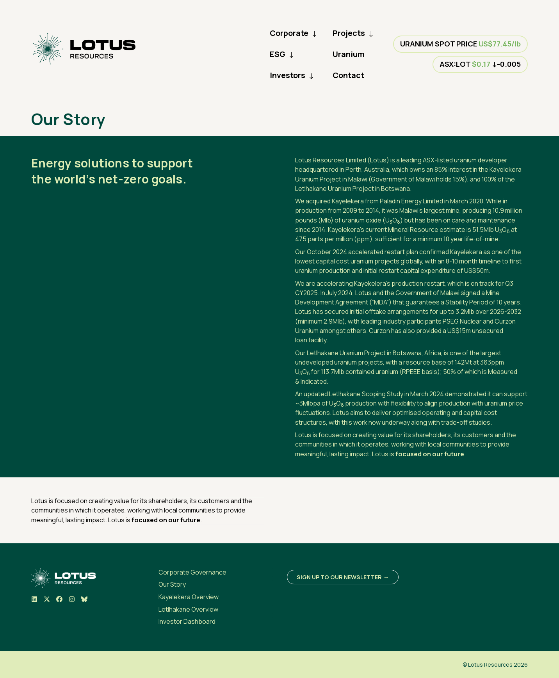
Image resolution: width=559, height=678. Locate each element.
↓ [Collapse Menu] (314, 33)
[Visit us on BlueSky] (84, 600)
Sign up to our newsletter (339, 577)
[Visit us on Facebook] (59, 600)
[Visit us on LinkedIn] (34, 600)
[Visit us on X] (47, 600)
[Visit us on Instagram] (72, 600)
